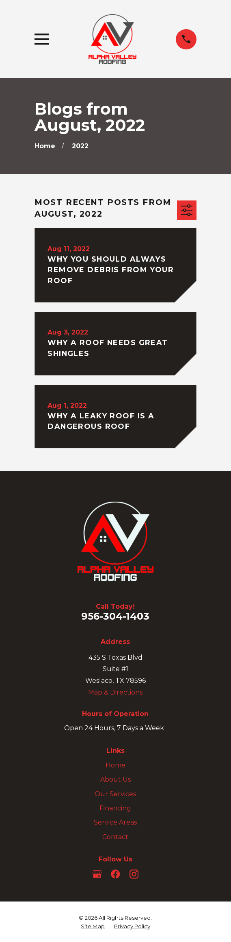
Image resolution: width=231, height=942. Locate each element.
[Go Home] (45, 146)
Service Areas (115, 822)
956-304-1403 (115, 616)
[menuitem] (93, 926)
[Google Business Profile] (97, 874)
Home (115, 765)
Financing (115, 808)
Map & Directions (115, 692)
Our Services (115, 794)
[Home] (112, 39)
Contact (115, 837)
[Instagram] (134, 874)
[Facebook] (115, 874)
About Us (115, 779)
